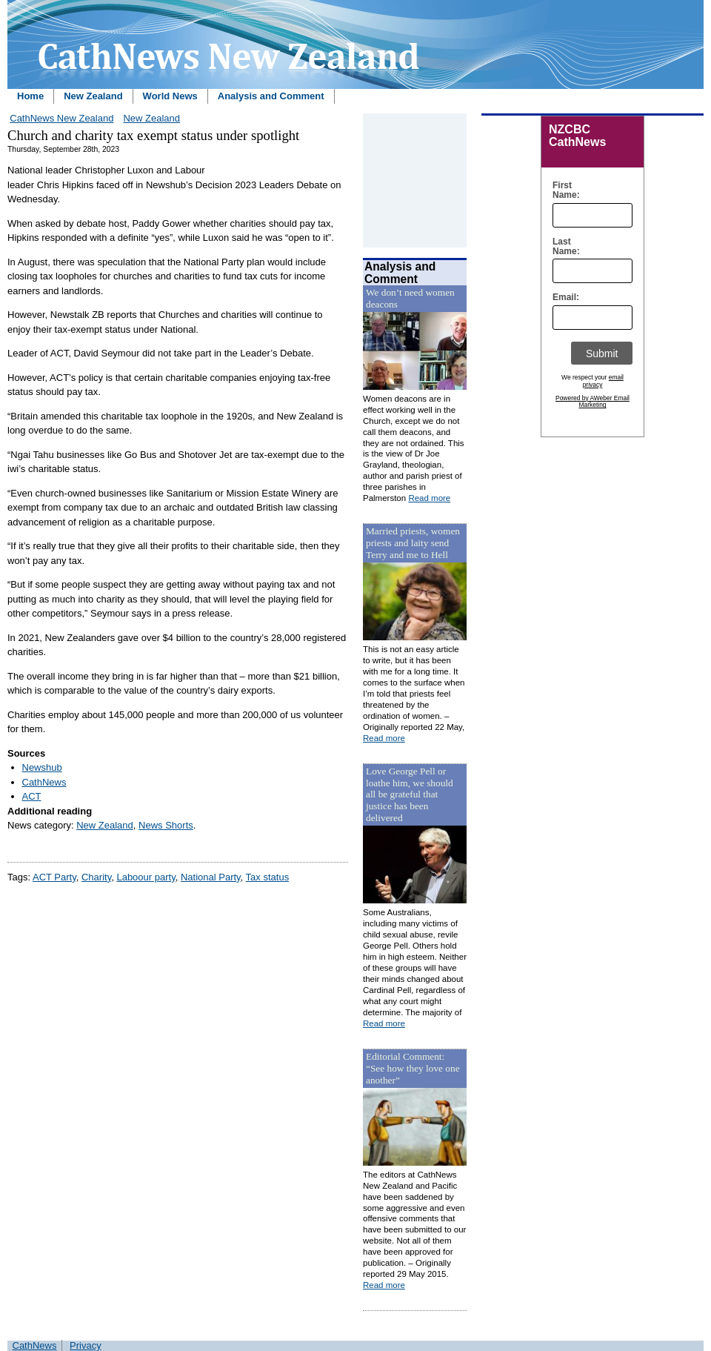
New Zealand (93, 96)
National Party (211, 877)
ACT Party (54, 877)
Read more (429, 498)
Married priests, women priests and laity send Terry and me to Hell (413, 542)
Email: (563, 297)
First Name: (563, 190)
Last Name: (563, 246)
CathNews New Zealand (61, 118)
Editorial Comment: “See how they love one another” (413, 1068)
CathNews (44, 782)
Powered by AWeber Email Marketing (592, 401)
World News (170, 96)
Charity (96, 877)
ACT (31, 796)
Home (30, 96)
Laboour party (145, 877)
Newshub (42, 767)
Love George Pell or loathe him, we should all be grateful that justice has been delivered (409, 795)
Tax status (268, 877)
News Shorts (165, 825)
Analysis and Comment (271, 96)
